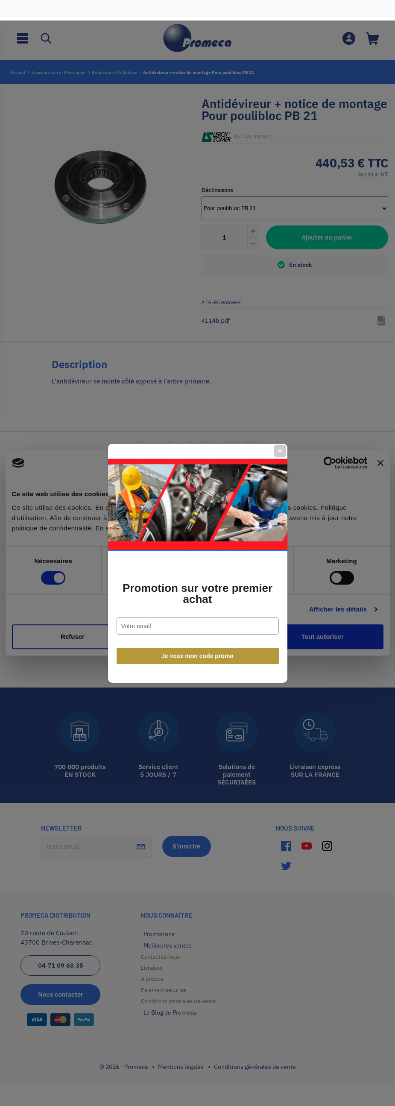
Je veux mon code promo (197, 645)
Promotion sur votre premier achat (197, 583)
